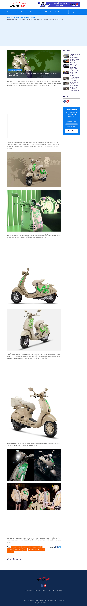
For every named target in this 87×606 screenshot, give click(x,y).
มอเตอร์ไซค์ (29, 12)
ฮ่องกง (42, 549)
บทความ (39, 12)
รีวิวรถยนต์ (48, 12)
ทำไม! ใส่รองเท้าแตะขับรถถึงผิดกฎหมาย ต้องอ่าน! (74, 89)
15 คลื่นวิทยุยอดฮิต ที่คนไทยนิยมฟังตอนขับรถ (74, 61)
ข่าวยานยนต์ (18, 12)
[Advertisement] (43, 32)
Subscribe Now (72, 131)
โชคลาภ (10, 552)
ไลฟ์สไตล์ (57, 12)
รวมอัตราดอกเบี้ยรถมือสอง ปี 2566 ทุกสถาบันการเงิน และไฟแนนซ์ (75, 73)
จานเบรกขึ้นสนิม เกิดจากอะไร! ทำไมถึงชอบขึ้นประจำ (74, 84)
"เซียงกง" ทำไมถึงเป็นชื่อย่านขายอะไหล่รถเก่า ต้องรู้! (74, 79)
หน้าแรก (9, 17)
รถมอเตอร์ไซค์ (26, 547)
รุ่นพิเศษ (10, 549)
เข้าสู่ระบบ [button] (74, 12)
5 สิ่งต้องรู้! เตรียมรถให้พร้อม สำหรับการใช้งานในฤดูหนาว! (75, 56)
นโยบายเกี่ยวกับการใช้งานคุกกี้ (30, 600)
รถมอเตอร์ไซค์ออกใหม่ (28, 17)
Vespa (34, 547)
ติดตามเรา (61, 600)
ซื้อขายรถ (9, 12)
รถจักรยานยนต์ (16, 547)
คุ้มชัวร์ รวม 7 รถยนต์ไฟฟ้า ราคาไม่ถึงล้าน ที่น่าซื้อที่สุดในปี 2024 (74, 66)
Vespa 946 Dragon (34, 549)
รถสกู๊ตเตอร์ (18, 549)
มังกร (25, 549)
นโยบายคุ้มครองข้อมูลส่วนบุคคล (48, 600)
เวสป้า (39, 547)
